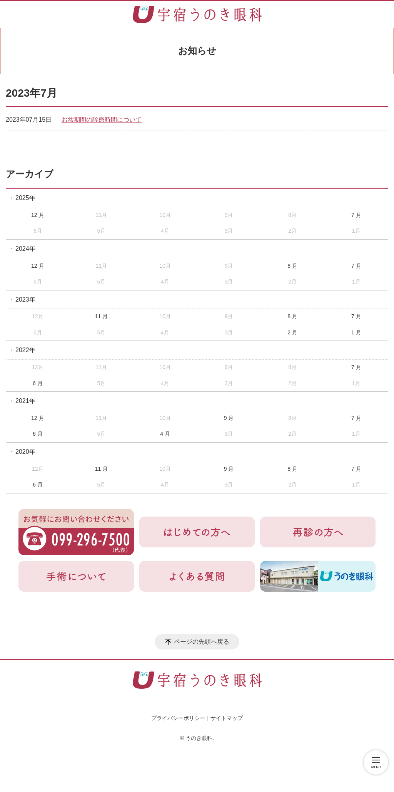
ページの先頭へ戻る (201, 641)
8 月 (292, 266)
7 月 (356, 215)
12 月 (37, 215)
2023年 (25, 299)
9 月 (229, 418)
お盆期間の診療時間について (102, 119)
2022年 (25, 350)
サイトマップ (226, 718)
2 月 (292, 332)
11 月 (101, 316)
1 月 (356, 332)
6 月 (38, 383)
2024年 (25, 248)
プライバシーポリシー (178, 718)
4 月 (165, 434)
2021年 (25, 401)
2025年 (25, 198)
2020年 (25, 451)
